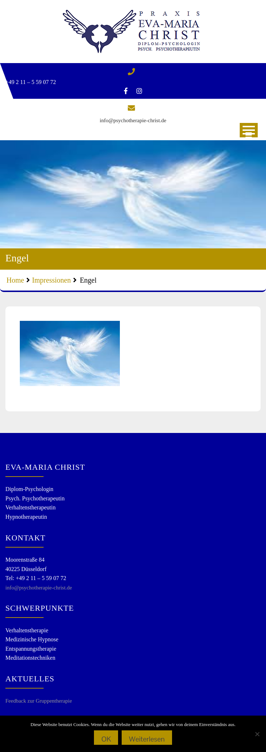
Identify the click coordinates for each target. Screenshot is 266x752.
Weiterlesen (146, 739)
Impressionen (51, 280)
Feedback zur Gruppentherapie (38, 701)
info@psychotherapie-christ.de (133, 120)
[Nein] (257, 734)
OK (106, 739)
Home (15, 280)
